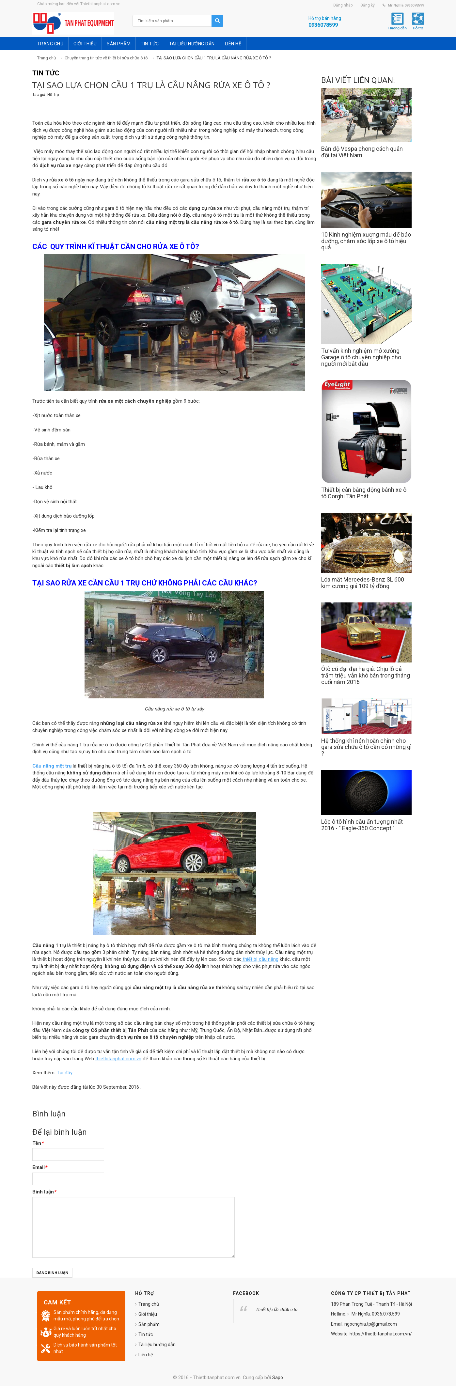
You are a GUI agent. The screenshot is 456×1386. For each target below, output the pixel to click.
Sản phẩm (149, 1324)
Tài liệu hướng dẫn (157, 1344)
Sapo (277, 1377)
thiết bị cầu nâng (260, 959)
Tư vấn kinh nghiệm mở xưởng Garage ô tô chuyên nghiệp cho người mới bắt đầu (361, 357)
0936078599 (323, 25)
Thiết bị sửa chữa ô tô (277, 1309)
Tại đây (64, 1073)
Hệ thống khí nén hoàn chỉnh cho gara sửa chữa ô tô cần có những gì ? (366, 747)
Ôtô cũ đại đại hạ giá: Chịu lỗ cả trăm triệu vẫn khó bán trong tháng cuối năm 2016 (365, 675)
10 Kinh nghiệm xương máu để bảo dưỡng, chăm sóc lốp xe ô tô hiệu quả (366, 241)
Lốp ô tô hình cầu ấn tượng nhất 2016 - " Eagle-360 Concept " (362, 825)
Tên (37, 1143)
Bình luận (44, 1192)
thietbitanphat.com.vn (118, 1059)
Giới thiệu (147, 1314)
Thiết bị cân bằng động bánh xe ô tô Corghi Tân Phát (363, 493)
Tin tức (145, 1334)
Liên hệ (145, 1354)
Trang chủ (46, 57)
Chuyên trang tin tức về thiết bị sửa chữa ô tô (106, 57)
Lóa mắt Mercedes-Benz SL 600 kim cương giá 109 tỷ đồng (362, 582)
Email (39, 1167)
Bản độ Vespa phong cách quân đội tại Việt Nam (362, 152)
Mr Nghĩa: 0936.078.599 (375, 1313)
